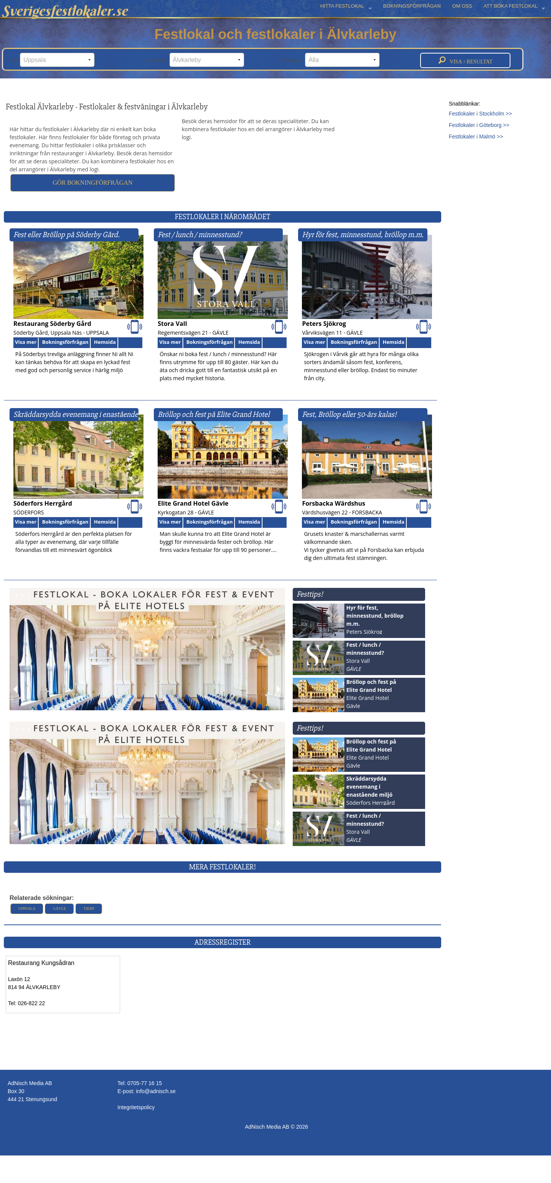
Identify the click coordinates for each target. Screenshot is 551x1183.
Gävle (59, 908)
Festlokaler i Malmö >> (476, 136)
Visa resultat (465, 60)
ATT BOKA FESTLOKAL (511, 6)
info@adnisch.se (156, 1091)
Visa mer (25, 341)
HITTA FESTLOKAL (342, 6)
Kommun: (194, 60)
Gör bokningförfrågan (92, 182)
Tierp (88, 908)
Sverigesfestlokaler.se (64, 10)
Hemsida (105, 341)
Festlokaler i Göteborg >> (479, 125)
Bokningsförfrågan (65, 341)
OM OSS (462, 6)
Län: (52, 60)
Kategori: (331, 60)
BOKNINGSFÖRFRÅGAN (412, 6)
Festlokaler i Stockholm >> (480, 114)
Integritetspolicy (136, 1107)
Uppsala (26, 908)
